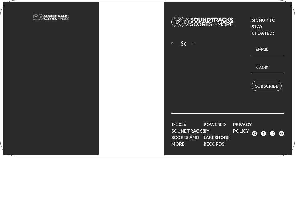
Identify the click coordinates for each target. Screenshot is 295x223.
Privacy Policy (242, 127)
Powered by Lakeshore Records (216, 134)
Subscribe (266, 86)
